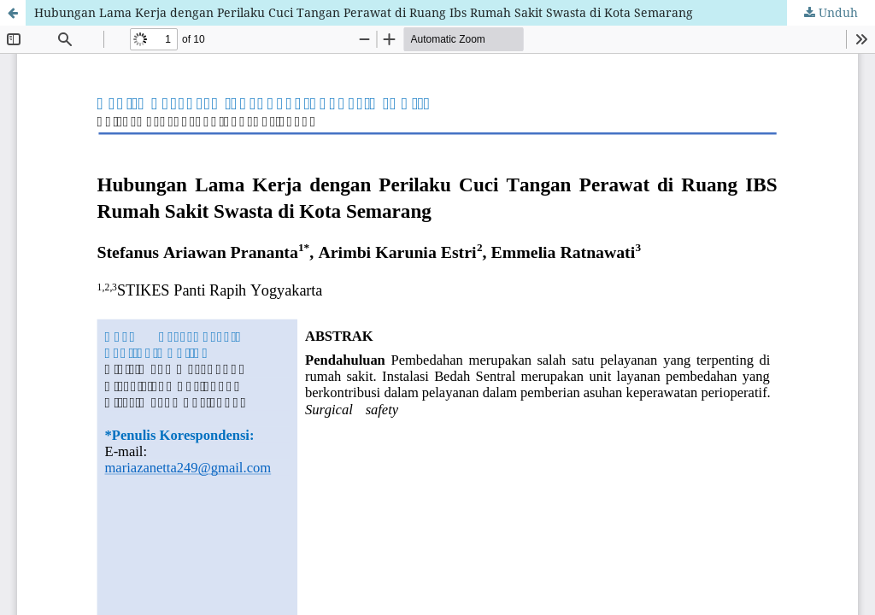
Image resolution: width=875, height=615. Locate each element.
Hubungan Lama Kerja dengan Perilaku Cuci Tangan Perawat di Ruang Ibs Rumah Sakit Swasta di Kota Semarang (363, 12)
